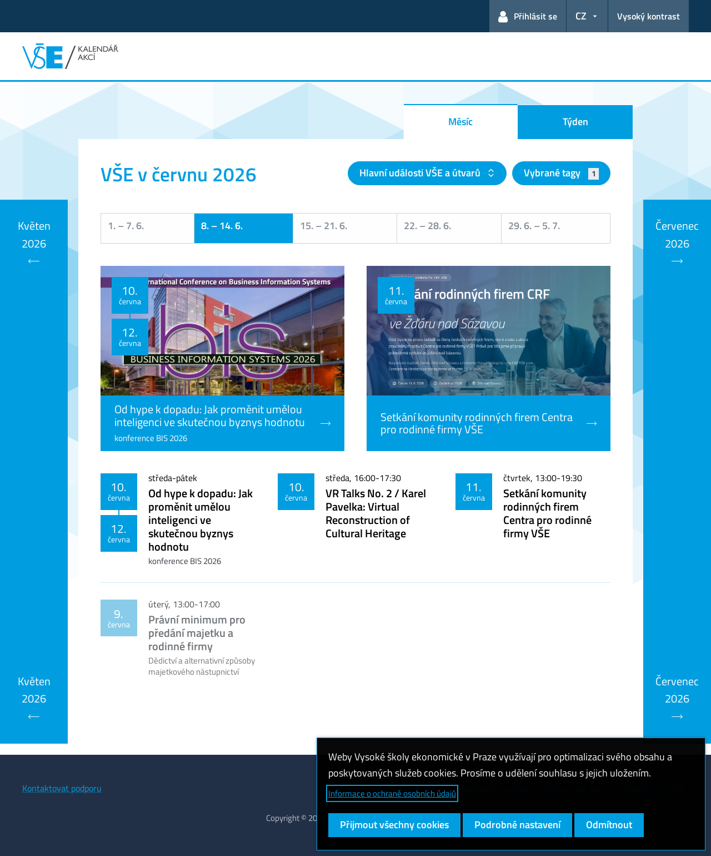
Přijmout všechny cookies (394, 824)
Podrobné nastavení (517, 824)
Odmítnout (609, 824)
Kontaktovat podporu (62, 788)
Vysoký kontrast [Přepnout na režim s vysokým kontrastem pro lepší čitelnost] (648, 16)
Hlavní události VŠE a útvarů (421, 172)
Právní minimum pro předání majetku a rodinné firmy (197, 633)
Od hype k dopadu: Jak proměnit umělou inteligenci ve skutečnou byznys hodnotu (200, 519)
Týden (575, 121)
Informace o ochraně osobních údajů (392, 793)
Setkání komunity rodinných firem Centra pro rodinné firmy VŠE (547, 513)
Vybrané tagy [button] (561, 172)
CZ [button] (581, 15)
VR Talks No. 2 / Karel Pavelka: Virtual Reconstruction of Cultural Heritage (376, 513)
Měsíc (460, 121)
